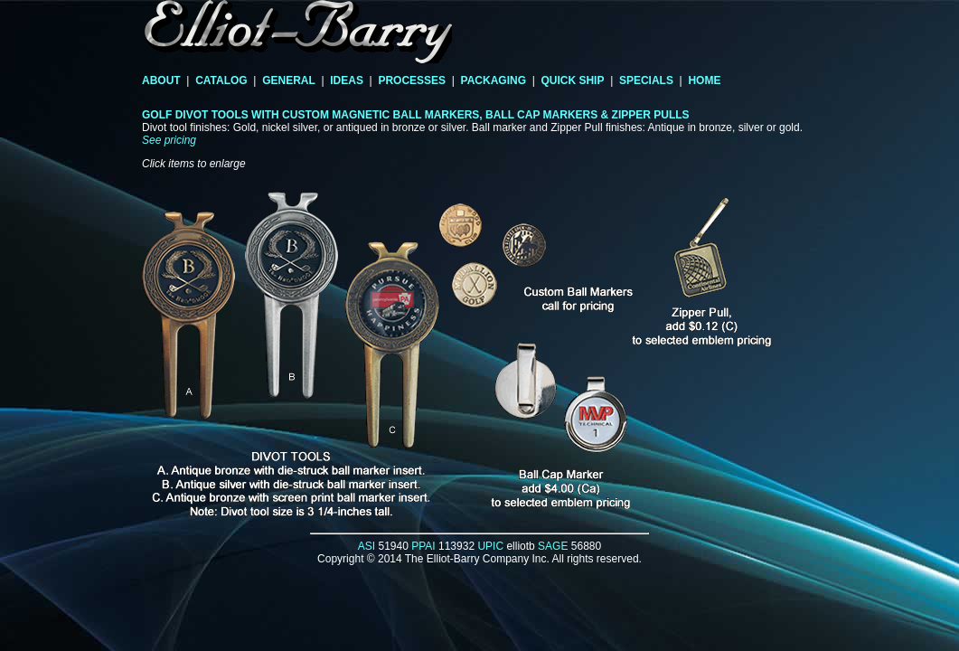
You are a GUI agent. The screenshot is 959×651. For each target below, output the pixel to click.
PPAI (423, 546)
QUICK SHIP (572, 80)
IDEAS (346, 80)
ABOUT (161, 80)
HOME (704, 80)
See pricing (169, 140)
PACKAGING (493, 80)
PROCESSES (412, 80)
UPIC (490, 546)
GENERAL (288, 80)
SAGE (553, 546)
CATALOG (221, 80)
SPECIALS (646, 80)
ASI (366, 546)
